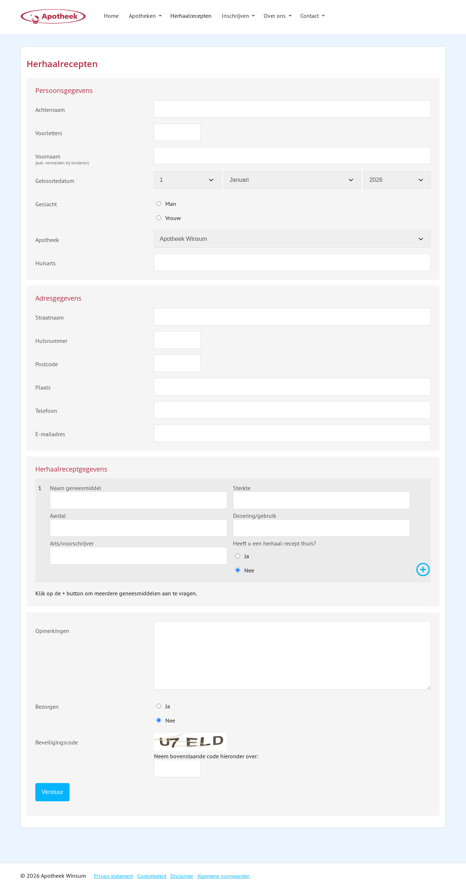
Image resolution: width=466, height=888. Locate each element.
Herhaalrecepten (191, 15)
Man (170, 203)
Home (111, 15)
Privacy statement (113, 876)
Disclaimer (181, 876)
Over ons (275, 15)
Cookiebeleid (151, 876)
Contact (309, 15)
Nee (249, 570)
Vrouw (173, 218)
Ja (246, 556)
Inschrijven (235, 15)
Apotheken (142, 15)
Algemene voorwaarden (223, 876)
